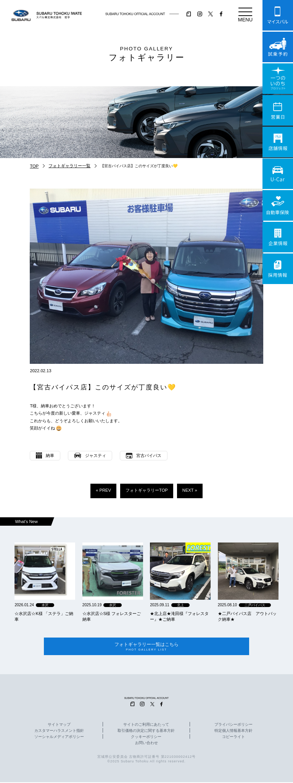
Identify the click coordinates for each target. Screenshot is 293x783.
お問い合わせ (146, 744)
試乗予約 (277, 47)
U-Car (277, 173)
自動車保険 (277, 205)
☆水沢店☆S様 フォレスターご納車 (111, 616)
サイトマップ (59, 725)
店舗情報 (277, 142)
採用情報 (277, 268)
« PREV (103, 490)
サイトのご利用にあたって (146, 725)
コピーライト (233, 737)
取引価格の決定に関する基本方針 (146, 731)
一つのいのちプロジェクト (277, 78)
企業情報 (277, 237)
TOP (34, 166)
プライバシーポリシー (233, 725)
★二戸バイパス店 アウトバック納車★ (247, 616)
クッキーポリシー (146, 737)
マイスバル (277, 15)
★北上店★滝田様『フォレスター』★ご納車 (179, 616)
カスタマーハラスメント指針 (59, 731)
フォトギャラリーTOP (147, 490)
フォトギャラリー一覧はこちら (146, 647)
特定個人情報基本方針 (233, 731)
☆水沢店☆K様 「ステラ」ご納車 (43, 616)
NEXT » (189, 490)
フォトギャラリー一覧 (69, 165)
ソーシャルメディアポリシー (59, 737)
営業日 (277, 110)
